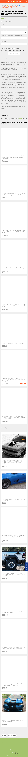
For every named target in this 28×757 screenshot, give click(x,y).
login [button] (20, 118)
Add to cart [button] (14, 53)
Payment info (13, 740)
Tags (14, 746)
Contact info (4, 740)
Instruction (23, 743)
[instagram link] (18, 750)
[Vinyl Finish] (14, 32)
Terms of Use (5, 743)
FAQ (11, 743)
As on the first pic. (6, 21)
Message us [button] (26, 566)
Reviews (17, 743)
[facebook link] (10, 750)
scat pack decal (12, 735)
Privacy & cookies (22, 740)
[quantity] (14, 44)
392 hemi (4, 735)
